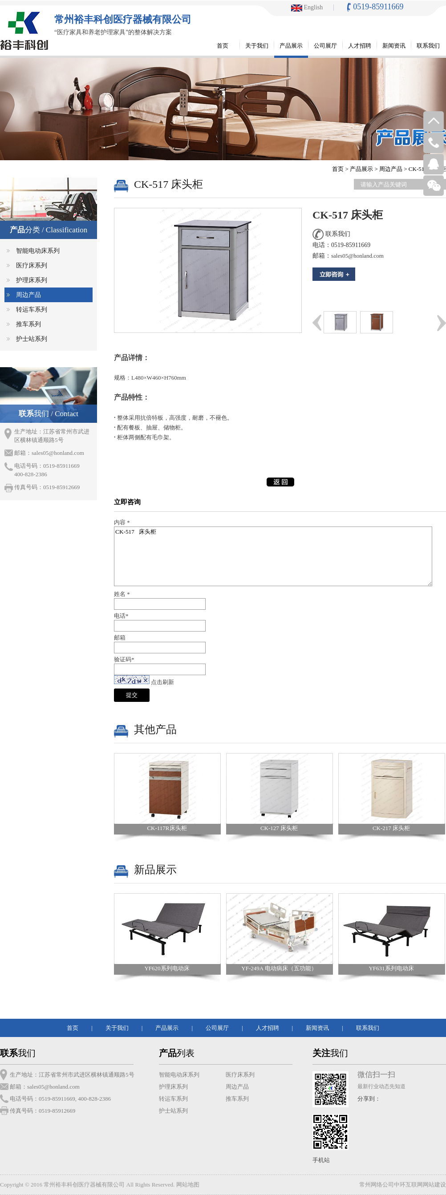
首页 (338, 169)
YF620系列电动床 (166, 968)
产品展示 (361, 169)
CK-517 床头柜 (273, 556)
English (307, 7)
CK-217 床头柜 (391, 828)
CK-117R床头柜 (167, 828)
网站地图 (187, 1184)
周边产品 (390, 169)
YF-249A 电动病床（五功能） (278, 968)
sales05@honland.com (58, 453)
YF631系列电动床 (391, 968)
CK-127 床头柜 (279, 828)
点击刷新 (162, 682)
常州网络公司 (376, 1184)
